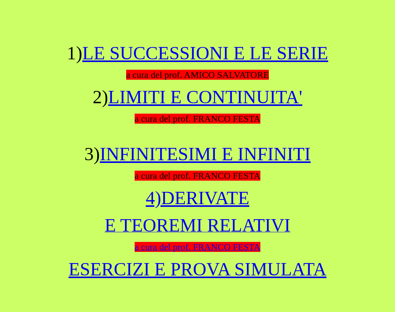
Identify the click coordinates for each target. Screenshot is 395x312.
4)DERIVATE (197, 198)
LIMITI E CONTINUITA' (205, 97)
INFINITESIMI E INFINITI (205, 154)
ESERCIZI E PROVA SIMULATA (198, 269)
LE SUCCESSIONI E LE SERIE (205, 53)
